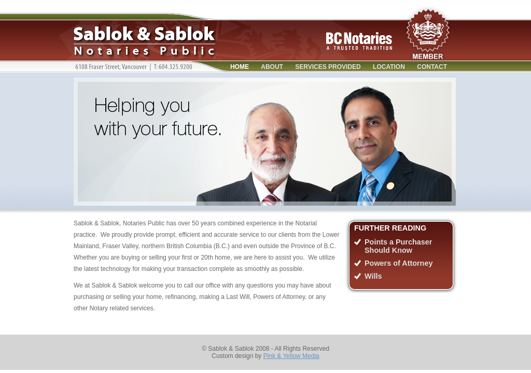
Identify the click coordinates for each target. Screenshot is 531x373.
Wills (373, 276)
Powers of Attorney (398, 263)
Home (239, 66)
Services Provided (327, 66)
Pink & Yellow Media (291, 356)
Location (389, 66)
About (272, 66)
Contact (432, 66)
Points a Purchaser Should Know (398, 246)
